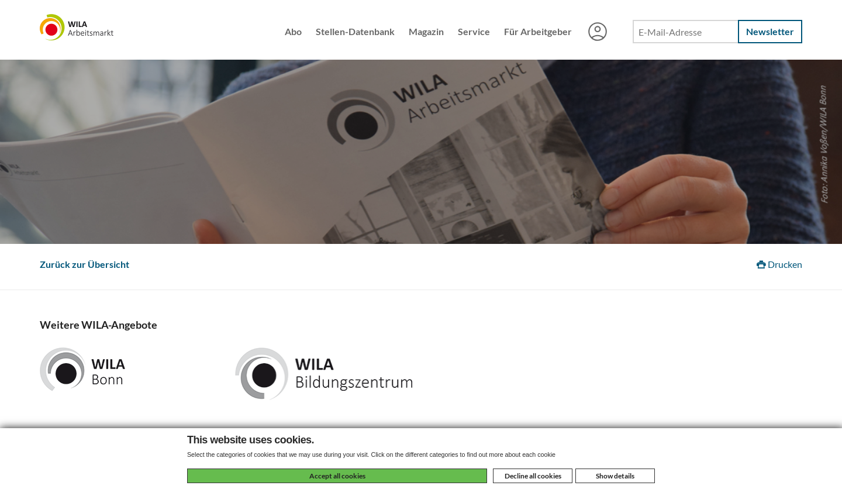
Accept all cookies (337, 475)
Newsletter (770, 31)
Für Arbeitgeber (538, 31)
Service (474, 31)
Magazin (426, 31)
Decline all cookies (533, 475)
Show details (615, 475)
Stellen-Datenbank (355, 31)
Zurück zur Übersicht (84, 264)
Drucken (779, 264)
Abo (293, 31)
